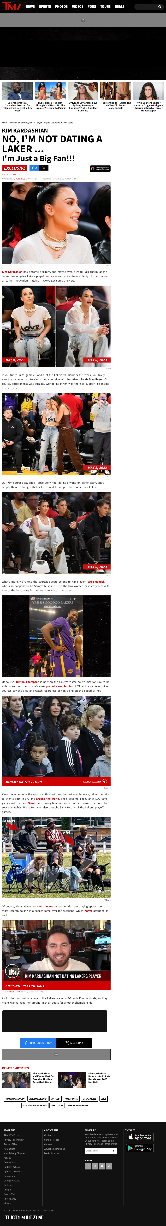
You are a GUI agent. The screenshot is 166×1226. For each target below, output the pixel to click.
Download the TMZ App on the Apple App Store (140, 1137)
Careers (48, 1144)
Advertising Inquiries (54, 1149)
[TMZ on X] (9, 46)
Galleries (8, 1185)
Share (38, 1043)
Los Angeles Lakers (34, 1105)
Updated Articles (12, 1167)
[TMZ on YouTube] (102, 1166)
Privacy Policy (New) (14, 1140)
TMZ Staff (10, 174)
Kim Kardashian (15, 1098)
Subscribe (113, 1151)
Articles (8, 1158)
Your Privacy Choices (14, 1153)
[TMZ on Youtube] (15, 46)
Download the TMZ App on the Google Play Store (140, 1148)
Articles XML (10, 1162)
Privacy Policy (92, 1144)
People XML (10, 1194)
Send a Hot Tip (51, 1140)
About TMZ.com (12, 1135)
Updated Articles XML (15, 1171)
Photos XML (10, 1198)
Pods (107, 74)
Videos (84, 74)
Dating (55, 1098)
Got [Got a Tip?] (12, 60)
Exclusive (57, 1105)
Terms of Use (10, 1144)
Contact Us (49, 1135)
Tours (129, 74)
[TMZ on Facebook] (4, 46)
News (9, 74)
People (7, 1189)
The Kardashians (78, 1105)
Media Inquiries (52, 1153)
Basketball (89, 1098)
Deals (151, 74)
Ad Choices (9, 1149)
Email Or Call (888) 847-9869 (39, 60)
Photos (59, 74)
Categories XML (12, 1180)
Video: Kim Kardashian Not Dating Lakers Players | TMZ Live (23, 992)
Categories (9, 1176)
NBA (103, 1098)
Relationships (37, 1098)
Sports (33, 74)
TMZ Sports (71, 1098)
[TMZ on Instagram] (21, 46)
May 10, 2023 (18, 178)
